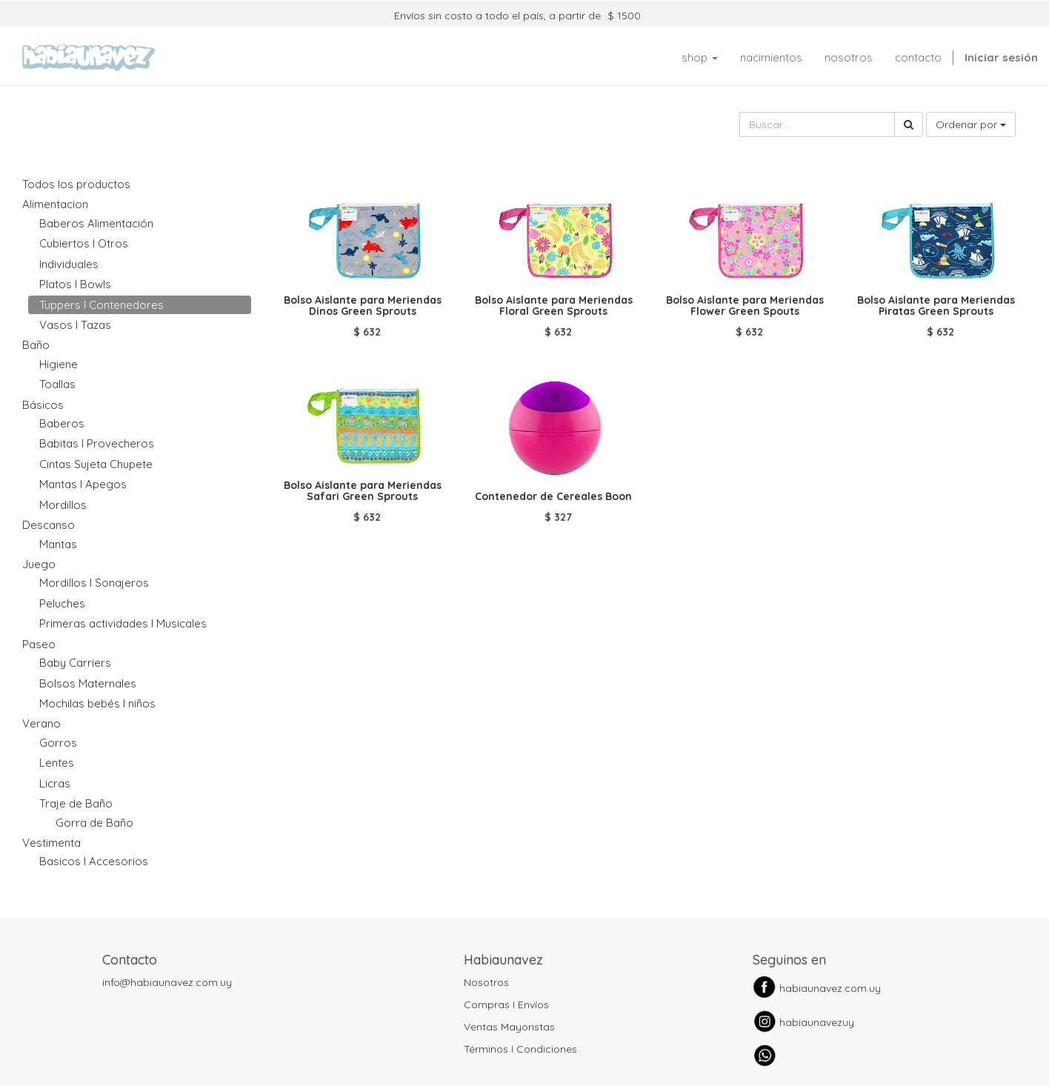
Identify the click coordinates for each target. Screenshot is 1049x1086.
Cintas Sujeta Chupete (96, 464)
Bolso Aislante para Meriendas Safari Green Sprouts (363, 491)
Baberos (61, 423)
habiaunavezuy (816, 1022)
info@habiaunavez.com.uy (167, 982)
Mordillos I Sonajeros (94, 583)
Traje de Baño (76, 803)
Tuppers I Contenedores (101, 305)
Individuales (69, 264)
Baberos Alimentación (96, 223)
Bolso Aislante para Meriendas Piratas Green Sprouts (936, 305)
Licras (54, 783)
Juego (39, 564)
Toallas (57, 384)
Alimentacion (55, 204)
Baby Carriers (75, 663)
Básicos (43, 405)
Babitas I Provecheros (96, 443)
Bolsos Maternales (87, 683)
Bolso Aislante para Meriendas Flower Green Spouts (745, 305)
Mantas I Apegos (83, 484)
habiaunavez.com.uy (830, 988)
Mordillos (63, 505)
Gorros (58, 743)
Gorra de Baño (94, 823)
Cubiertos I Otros (83, 243)
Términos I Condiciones (520, 1049)
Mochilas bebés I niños (97, 703)
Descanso (48, 525)
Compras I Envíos (506, 1004)
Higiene (58, 364)
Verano (41, 723)
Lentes (56, 763)
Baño (36, 345)
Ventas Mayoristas (509, 1026)
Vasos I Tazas (75, 325)
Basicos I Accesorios (93, 861)
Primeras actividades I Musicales (123, 623)
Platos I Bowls (75, 284)
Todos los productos (76, 184)
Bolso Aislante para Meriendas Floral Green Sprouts (554, 305)
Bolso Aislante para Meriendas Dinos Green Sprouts (363, 305)
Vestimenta (51, 843)
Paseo (39, 644)
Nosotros (486, 982)
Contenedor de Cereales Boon (553, 496)
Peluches (62, 603)
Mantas (58, 544)
